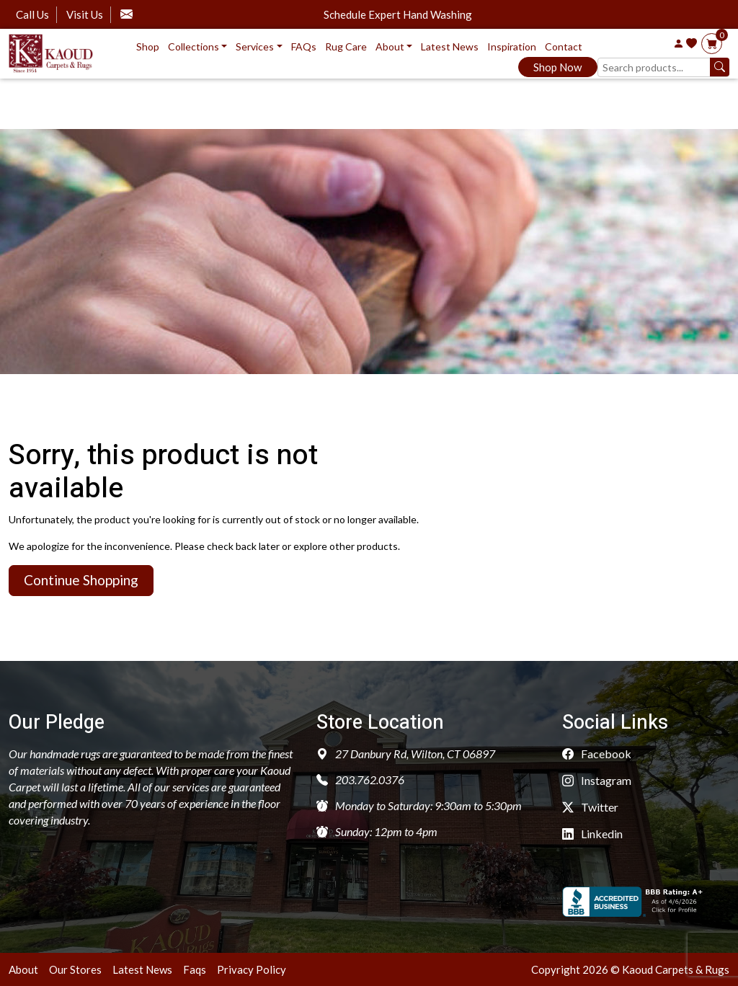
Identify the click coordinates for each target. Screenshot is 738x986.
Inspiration (511, 46)
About (23, 969)
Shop (147, 46)
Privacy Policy (251, 969)
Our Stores (75, 969)
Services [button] (255, 46)
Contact (563, 46)
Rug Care (346, 46)
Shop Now (557, 67)
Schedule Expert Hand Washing (398, 15)
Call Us (32, 14)
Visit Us (84, 14)
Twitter (590, 807)
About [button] (389, 46)
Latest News (450, 46)
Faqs (194, 969)
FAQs (303, 46)
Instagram (596, 780)
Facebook (596, 753)
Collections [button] (193, 46)
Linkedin (592, 833)
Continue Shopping (81, 580)
